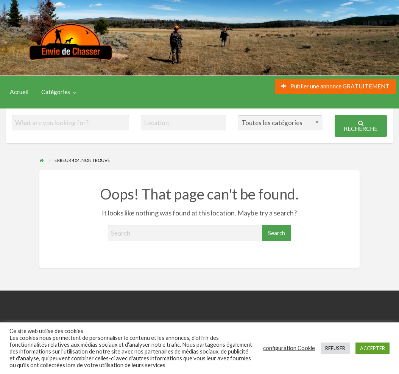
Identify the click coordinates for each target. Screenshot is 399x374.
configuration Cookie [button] (289, 348)
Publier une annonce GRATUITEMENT (335, 86)
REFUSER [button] (335, 348)
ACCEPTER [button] (372, 348)
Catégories (55, 91)
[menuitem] (335, 86)
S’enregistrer (112, 91)
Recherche (360, 126)
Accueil (19, 91)
